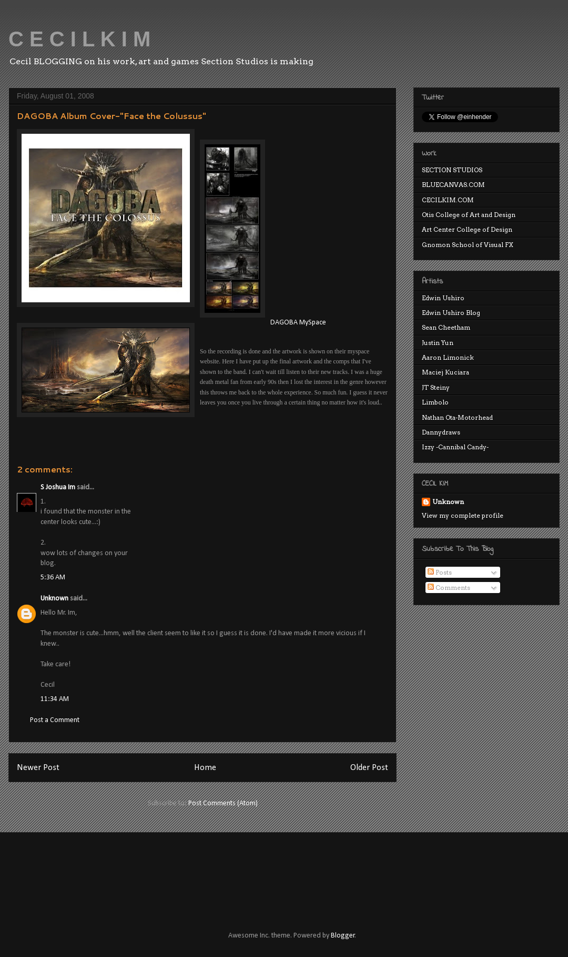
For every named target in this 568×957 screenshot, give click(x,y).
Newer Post (38, 767)
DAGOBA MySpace (298, 323)
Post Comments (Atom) (223, 803)
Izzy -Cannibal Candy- (455, 447)
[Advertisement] (207, 872)
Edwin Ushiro (443, 298)
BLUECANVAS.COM (453, 185)
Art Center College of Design (467, 229)
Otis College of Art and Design (468, 215)
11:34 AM (54, 699)
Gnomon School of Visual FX (467, 245)
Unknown (54, 599)
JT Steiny (436, 387)
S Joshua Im (57, 487)
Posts (440, 572)
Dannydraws (441, 432)
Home (205, 767)
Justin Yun (437, 343)
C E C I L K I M (79, 39)
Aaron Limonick (448, 357)
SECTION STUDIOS (452, 170)
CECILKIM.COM (448, 200)
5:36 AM (52, 577)
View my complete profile (462, 515)
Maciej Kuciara (445, 372)
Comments (449, 587)
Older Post (369, 767)
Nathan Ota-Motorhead (457, 417)
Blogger (343, 936)
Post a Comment (54, 720)
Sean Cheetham (446, 327)
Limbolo (435, 402)
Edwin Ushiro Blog (451, 313)
